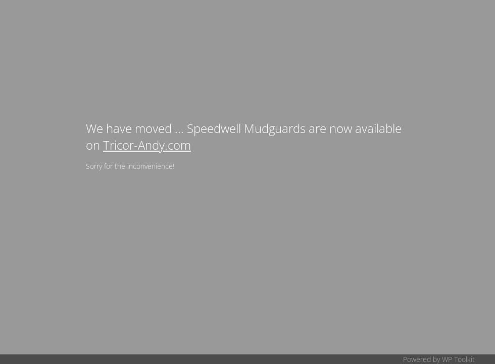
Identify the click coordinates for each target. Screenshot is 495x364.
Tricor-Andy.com (147, 144)
